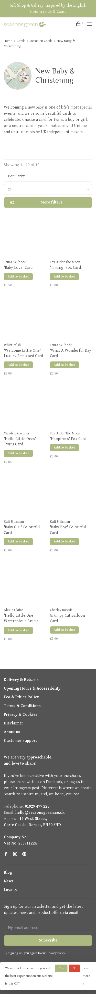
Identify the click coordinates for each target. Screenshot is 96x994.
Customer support (20, 740)
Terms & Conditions (22, 705)
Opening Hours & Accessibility (32, 688)
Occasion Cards (41, 41)
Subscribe (48, 940)
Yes (61, 968)
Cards (21, 41)
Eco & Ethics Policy (21, 697)
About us (12, 732)
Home (8, 41)
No (74, 968)
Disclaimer (13, 723)
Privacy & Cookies (20, 714)
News (9, 881)
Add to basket (18, 277)
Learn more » (86, 976)
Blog (8, 872)
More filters (36, 202)
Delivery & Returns (21, 679)
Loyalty (10, 890)
